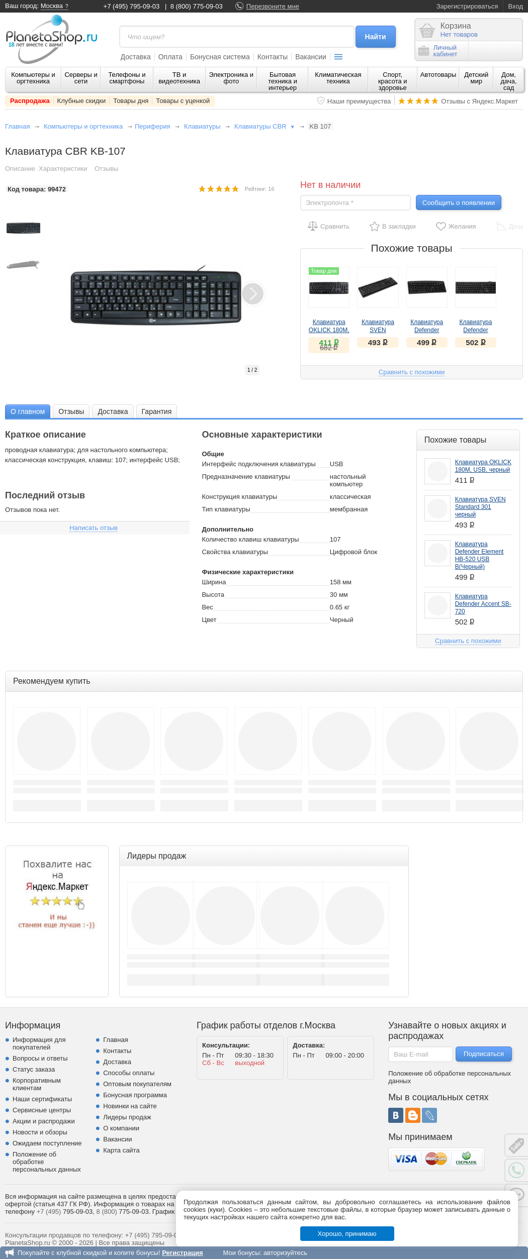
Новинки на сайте (130, 1106)
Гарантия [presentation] (157, 411)
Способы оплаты (128, 1073)
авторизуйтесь (285, 1252)
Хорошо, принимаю (347, 1233)
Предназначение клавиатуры (246, 476)
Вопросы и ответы (40, 1058)
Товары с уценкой (183, 100)
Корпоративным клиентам (37, 1084)
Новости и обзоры (40, 1132)
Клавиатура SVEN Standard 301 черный (480, 507)
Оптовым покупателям (137, 1084)
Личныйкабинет (438, 50)
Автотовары (438, 74)
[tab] (27, 411)
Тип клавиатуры (226, 509)
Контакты (272, 57)
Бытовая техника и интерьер (282, 81)
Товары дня (130, 100)
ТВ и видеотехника (179, 78)
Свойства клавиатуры (235, 552)
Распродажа (30, 100)
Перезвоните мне (272, 6)
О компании (121, 1128)
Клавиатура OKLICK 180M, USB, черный (329, 330)
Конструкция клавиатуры (239, 496)
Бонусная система (220, 57)
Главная (17, 126)
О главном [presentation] (28, 411)
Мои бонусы (241, 1252)
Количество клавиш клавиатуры (250, 539)
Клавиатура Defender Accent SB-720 (476, 330)
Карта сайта (121, 1150)
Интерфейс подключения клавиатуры (258, 464)
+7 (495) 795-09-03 (132, 6)
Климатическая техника (338, 78)
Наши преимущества (359, 101)
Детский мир (476, 78)
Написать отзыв (93, 528)
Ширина (214, 582)
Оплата (170, 57)
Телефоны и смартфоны (126, 78)
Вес (207, 607)
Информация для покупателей (39, 1043)
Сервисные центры (42, 1110)
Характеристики (63, 168)
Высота (213, 594)
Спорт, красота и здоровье (392, 81)
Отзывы (107, 168)
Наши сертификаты (42, 1099)
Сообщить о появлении (458, 202)
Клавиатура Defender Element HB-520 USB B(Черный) (479, 555)
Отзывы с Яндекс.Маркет (479, 101)
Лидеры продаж (127, 1117)
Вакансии (310, 57)
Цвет (209, 619)
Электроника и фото (231, 78)
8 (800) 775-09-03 (196, 6)
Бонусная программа (135, 1095)
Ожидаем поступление (47, 1143)
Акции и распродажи (44, 1121)
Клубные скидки (81, 100)
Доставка (136, 57)
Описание (20, 168)
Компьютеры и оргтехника (33, 78)
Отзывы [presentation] (71, 411)
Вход (515, 6)
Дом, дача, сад (509, 81)
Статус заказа (34, 1069)
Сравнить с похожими (412, 372)
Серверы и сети (80, 78)
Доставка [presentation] (113, 411)
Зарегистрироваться (467, 6)
